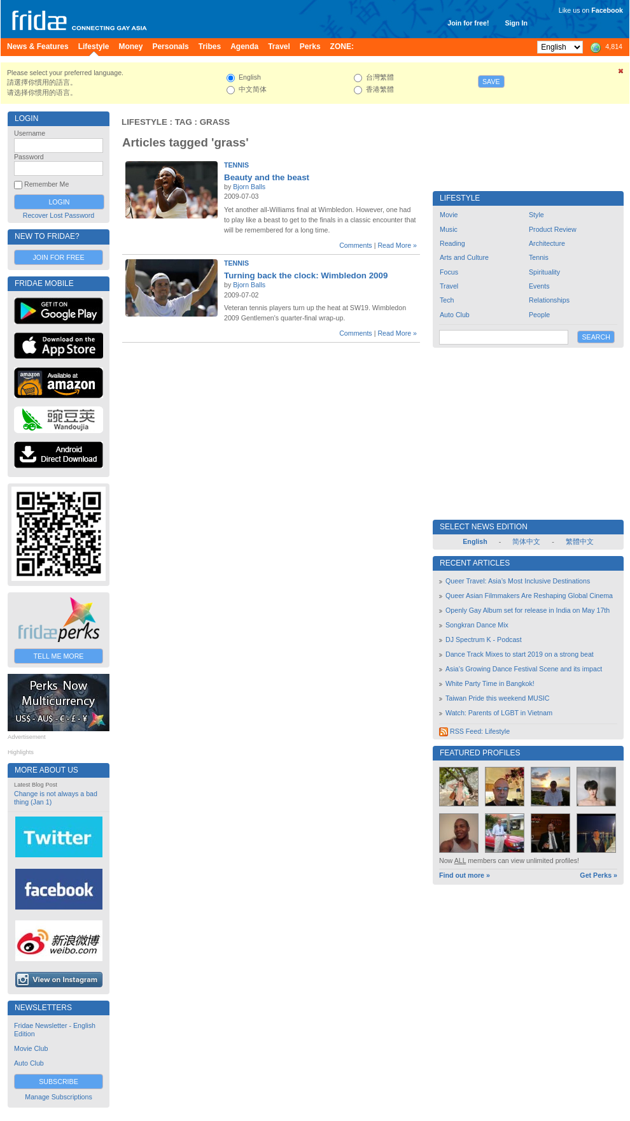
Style (536, 214)
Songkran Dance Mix (476, 625)
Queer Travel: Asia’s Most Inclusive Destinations (517, 581)
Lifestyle (144, 122)
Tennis (236, 165)
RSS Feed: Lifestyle (474, 731)
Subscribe (58, 1081)
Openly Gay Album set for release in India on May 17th (527, 610)
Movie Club (31, 1048)
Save (491, 81)
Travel (449, 286)
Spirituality (544, 272)
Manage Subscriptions (58, 1097)
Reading (452, 243)
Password (29, 157)
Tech (447, 300)
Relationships (549, 300)
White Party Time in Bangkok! (490, 683)
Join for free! (468, 23)
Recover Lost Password (59, 215)
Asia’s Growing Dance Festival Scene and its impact (523, 669)
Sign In (516, 23)
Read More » (397, 245)
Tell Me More (59, 656)
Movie (449, 214)
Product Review (553, 229)
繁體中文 (580, 541)
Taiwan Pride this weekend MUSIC (497, 698)
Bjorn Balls (249, 186)
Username (29, 133)
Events (539, 286)
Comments (355, 245)
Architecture (547, 243)
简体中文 (526, 541)
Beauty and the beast (266, 177)
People (539, 314)
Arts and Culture (464, 257)
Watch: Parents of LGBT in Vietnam (498, 713)
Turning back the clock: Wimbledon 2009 (306, 275)
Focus (449, 272)
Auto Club (29, 1063)
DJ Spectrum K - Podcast (483, 639)
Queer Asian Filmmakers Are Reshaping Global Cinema (529, 595)
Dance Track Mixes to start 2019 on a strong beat (519, 654)
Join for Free (58, 257)
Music (449, 229)
